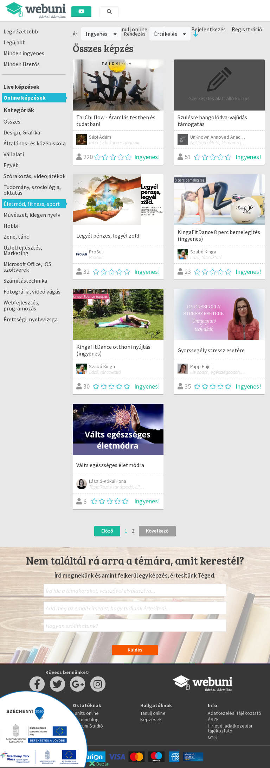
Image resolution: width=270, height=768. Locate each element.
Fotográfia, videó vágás (32, 291)
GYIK (212, 737)
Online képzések (25, 97)
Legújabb (15, 42)
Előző (107, 531)
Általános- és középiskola (35, 143)
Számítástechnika (25, 280)
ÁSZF (213, 719)
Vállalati (14, 154)
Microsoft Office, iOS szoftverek (27, 266)
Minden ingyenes (24, 53)
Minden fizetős (22, 64)
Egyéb (11, 165)
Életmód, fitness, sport (32, 203)
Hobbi (11, 225)
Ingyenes (101, 33)
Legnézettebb (21, 31)
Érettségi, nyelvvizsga (31, 319)
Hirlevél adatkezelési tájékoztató (230, 728)
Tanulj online (153, 713)
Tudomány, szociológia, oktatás (32, 189)
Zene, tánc (16, 236)
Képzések (151, 719)
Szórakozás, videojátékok (34, 176)
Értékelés (170, 33)
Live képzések (21, 86)
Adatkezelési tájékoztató (234, 713)
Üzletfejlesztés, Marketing (23, 250)
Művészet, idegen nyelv (32, 214)
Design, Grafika (22, 132)
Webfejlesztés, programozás (21, 305)
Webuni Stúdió (88, 726)
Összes (12, 121)
